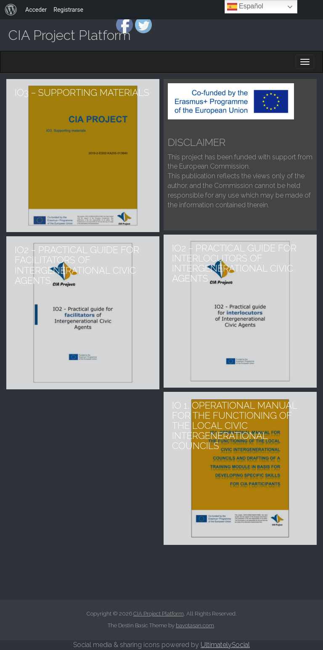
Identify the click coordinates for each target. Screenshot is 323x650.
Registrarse (68, 9)
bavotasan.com (195, 625)
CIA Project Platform (69, 35)
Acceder (36, 9)
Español (245, 7)
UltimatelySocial (225, 645)
